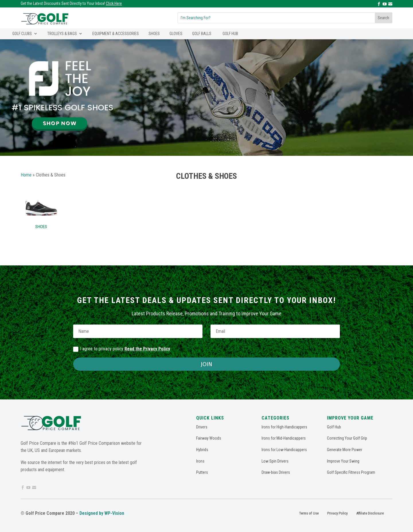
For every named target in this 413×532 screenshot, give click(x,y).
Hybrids (202, 449)
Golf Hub (230, 33)
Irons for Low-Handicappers (284, 449)
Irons (200, 461)
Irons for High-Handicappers (284, 427)
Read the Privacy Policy (147, 349)
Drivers (201, 427)
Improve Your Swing (343, 461)
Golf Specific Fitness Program (351, 472)
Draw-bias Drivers (276, 472)
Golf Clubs (22, 33)
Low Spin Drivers (275, 461)
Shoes (154, 33)
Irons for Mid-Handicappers (284, 438)
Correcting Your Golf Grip (347, 438)
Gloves (176, 33)
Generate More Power (344, 449)
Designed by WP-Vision (101, 513)
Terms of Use (309, 513)
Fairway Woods (208, 438)
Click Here (114, 3)
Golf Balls (201, 33)
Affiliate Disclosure (370, 513)
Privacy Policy (337, 513)
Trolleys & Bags (62, 33)
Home (26, 175)
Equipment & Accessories (115, 33)
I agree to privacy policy (121, 349)
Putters (202, 472)
